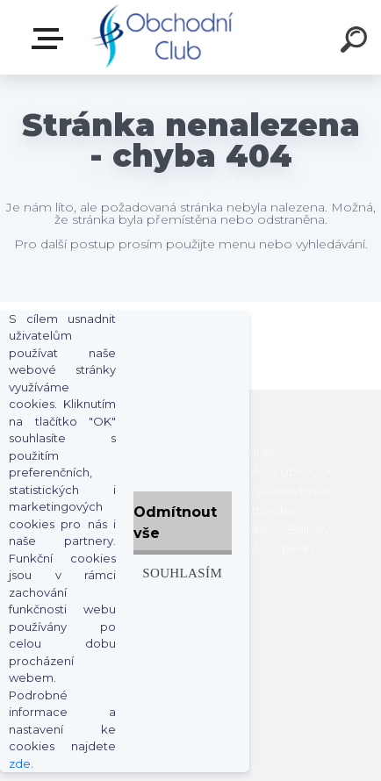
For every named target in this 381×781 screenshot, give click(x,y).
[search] (356, 42)
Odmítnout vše (175, 522)
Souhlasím (182, 572)
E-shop (50, 38)
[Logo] (165, 37)
